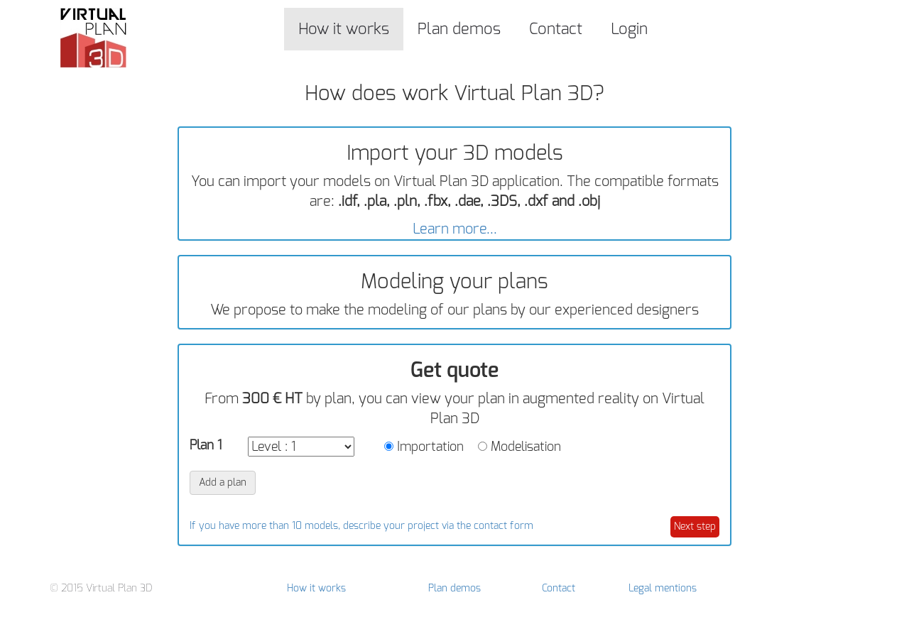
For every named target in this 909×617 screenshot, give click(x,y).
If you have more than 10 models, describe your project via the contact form (361, 526)
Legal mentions (662, 588)
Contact (555, 28)
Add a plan (222, 482)
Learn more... (455, 229)
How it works (343, 28)
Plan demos (459, 28)
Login (629, 28)
